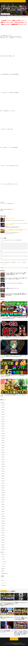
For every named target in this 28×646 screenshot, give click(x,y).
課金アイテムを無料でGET (7, 3)
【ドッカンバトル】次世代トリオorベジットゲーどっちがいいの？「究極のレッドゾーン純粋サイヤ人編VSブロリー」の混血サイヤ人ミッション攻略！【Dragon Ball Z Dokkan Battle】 (16, 273)
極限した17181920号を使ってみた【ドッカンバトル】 (6, 618)
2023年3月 (2, 483)
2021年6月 (2, 532)
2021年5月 (2, 535)
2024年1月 (2, 459)
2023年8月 (2, 471)
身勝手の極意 (3, 573)
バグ (14, 3)
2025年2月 (2, 428)
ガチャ (2, 556)
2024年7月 (2, 445)
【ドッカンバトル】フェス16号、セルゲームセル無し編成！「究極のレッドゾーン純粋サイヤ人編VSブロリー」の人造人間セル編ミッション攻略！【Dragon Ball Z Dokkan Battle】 (16, 294)
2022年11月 (3, 492)
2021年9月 (2, 525)
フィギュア (2, 561)
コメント (1, 241)
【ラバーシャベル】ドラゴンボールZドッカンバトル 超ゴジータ (14, 283)
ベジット (2, 563)
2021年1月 (2, 544)
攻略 (12, 3)
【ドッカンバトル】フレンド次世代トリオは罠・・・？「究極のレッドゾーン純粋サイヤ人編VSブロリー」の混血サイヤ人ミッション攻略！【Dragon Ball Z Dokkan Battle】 (21, 632)
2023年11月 (3, 464)
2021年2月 (2, 542)
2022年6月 (2, 504)
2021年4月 (2, 537)
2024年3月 (2, 454)
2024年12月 (3, 433)
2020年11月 (3, 549)
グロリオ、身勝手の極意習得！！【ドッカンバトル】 (7, 631)
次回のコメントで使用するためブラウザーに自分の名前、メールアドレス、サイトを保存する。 (13, 262)
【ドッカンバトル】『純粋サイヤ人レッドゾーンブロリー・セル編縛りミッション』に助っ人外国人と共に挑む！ (20, 618)
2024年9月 (2, 440)
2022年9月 (2, 497)
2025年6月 (2, 419)
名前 (1, 250)
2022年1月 (2, 516)
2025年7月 (2, 416)
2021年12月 (3, 518)
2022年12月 (3, 490)
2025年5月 (2, 421)
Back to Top (14, 639)
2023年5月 (2, 478)
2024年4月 (2, 452)
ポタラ (2, 566)
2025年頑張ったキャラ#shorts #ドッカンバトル (12, 288)
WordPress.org (3, 585)
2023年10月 (3, 466)
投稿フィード (3, 580)
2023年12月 (3, 461)
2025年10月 (3, 409)
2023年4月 (2, 480)
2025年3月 (2, 426)
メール (1, 254)
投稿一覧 (13, 209)
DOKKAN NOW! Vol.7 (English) (10, 218)
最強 (1, 338)
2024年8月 (2, 442)
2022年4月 (2, 509)
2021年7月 (2, 530)
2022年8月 (2, 499)
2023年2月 (2, 485)
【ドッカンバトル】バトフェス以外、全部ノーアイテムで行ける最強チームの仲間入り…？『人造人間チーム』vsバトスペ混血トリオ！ (7, 604)
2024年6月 (2, 447)
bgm (2, 554)
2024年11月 (3, 435)
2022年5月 (2, 506)
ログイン (2, 578)
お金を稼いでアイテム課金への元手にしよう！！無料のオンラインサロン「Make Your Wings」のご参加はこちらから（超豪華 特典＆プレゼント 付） (14, 22)
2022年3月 (2, 511)
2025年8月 (2, 414)
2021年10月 (3, 523)
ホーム (1, 3)
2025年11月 (3, 407)
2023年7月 (2, 473)
